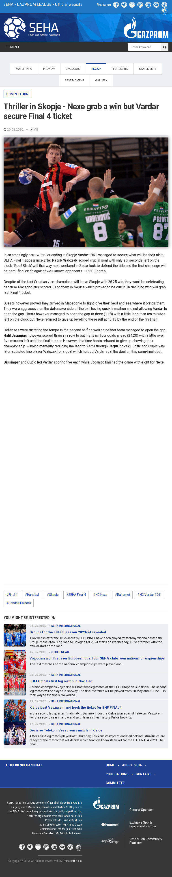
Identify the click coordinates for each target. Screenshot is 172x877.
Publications (117, 774)
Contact (143, 774)
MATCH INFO (24, 68)
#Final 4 (11, 594)
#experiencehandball (24, 765)
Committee (115, 783)
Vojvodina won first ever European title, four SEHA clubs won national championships (97, 658)
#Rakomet (122, 594)
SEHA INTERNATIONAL (66, 626)
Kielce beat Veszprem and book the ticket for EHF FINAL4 (76, 708)
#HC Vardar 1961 (150, 594)
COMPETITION (17, 94)
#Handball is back (18, 603)
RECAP (96, 68)
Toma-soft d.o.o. (72, 860)
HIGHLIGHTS (120, 68)
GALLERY (101, 80)
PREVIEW (49, 68)
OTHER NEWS (60, 652)
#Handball (32, 594)
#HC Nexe (100, 594)
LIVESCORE (73, 68)
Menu (13, 47)
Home (110, 765)
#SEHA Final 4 (76, 594)
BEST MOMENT (74, 80)
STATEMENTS (148, 68)
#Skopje (53, 594)
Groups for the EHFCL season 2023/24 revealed (68, 632)
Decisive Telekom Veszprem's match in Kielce (66, 730)
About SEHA (132, 765)
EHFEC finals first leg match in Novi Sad (61, 681)
